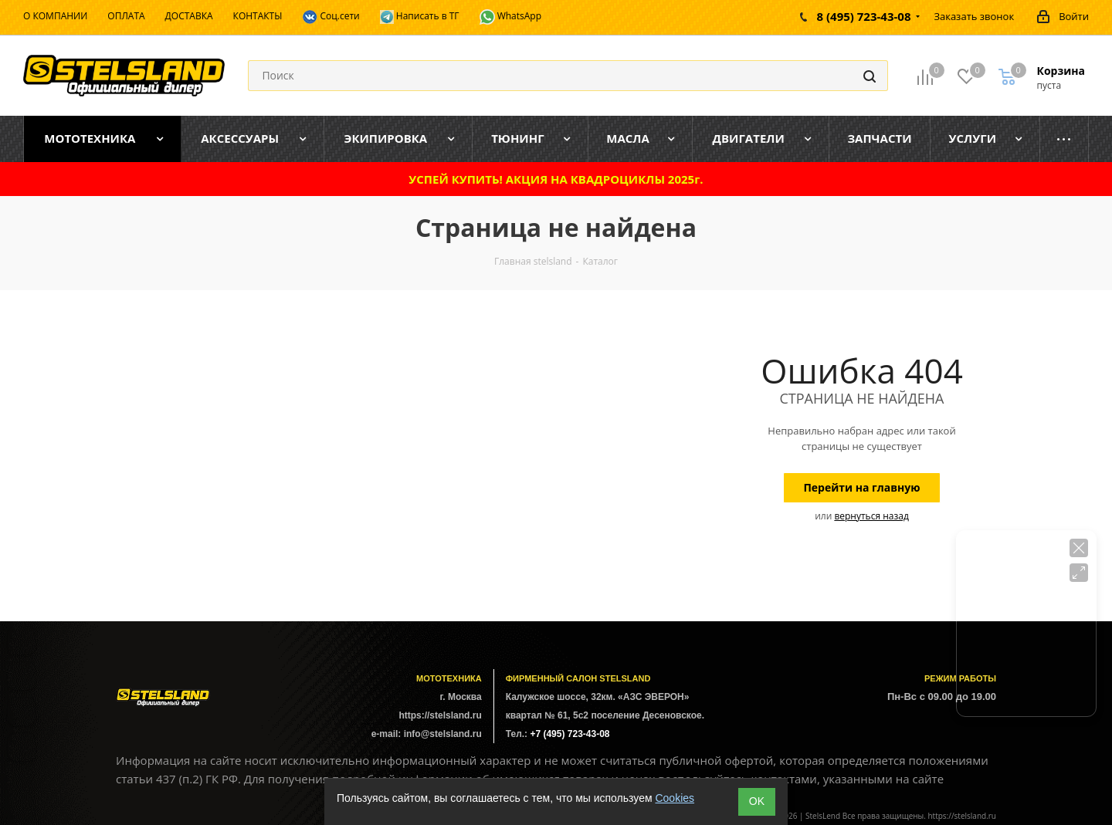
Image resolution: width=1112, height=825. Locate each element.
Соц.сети (330, 17)
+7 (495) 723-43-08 (569, 734)
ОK (756, 801)
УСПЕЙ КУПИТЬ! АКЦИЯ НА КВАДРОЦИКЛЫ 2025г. (556, 179)
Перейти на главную (861, 487)
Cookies (674, 798)
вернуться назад (871, 515)
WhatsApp (511, 17)
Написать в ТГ (419, 16)
